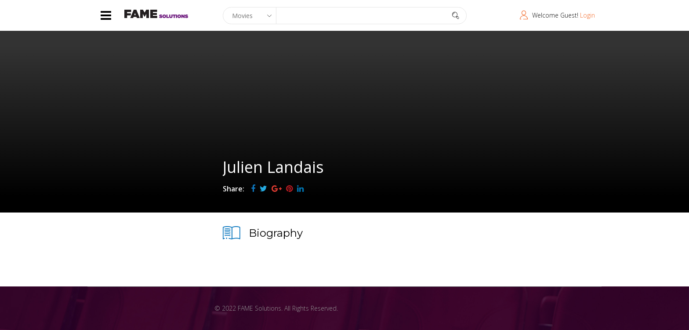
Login (587, 15)
